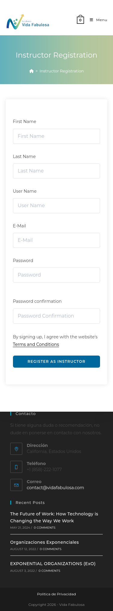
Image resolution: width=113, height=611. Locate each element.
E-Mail (19, 226)
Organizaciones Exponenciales (44, 542)
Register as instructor (57, 361)
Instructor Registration (61, 70)
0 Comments (44, 528)
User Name (25, 191)
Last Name (24, 156)
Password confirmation (37, 301)
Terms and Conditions (36, 344)
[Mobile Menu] (96, 19)
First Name (24, 121)
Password (23, 260)
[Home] (31, 70)
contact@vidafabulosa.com (55, 487)
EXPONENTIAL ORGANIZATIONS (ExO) (53, 563)
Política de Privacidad (56, 594)
